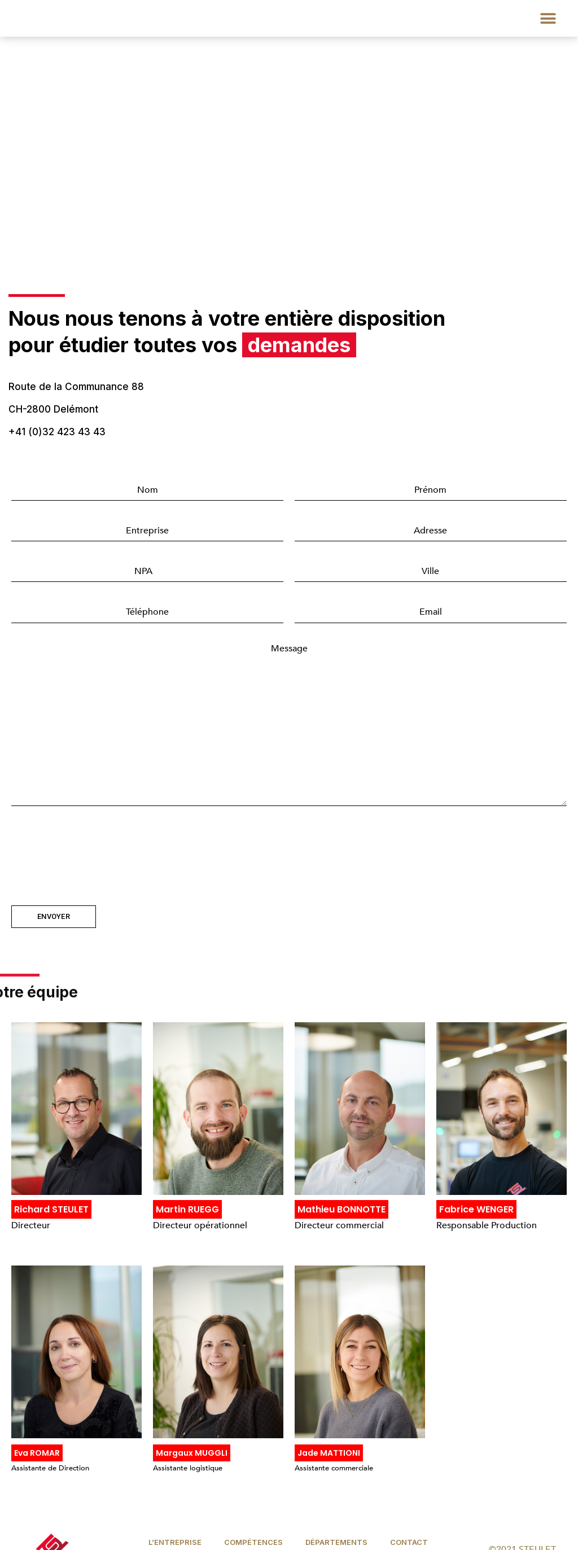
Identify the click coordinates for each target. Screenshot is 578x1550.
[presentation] (97, 848)
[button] (548, 18)
